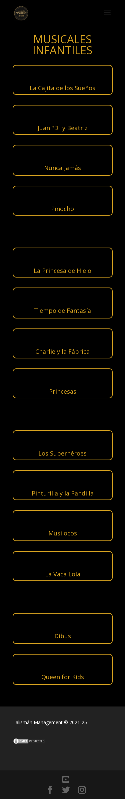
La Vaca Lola (62, 574)
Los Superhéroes (62, 453)
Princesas (62, 391)
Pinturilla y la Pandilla (63, 493)
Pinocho (62, 209)
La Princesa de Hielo (62, 271)
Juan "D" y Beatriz (63, 128)
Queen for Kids (62, 677)
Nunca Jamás (62, 168)
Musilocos (62, 533)
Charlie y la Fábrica (62, 351)
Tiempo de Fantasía (62, 310)
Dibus (62, 636)
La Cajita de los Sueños (62, 88)
